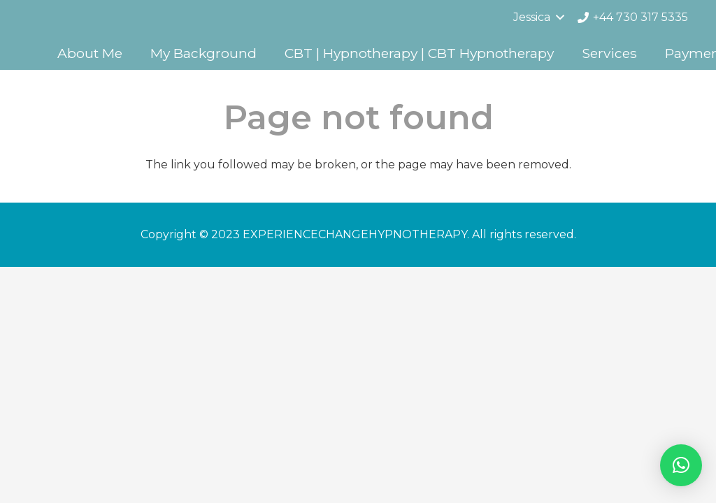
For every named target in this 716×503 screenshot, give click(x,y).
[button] (681, 465)
